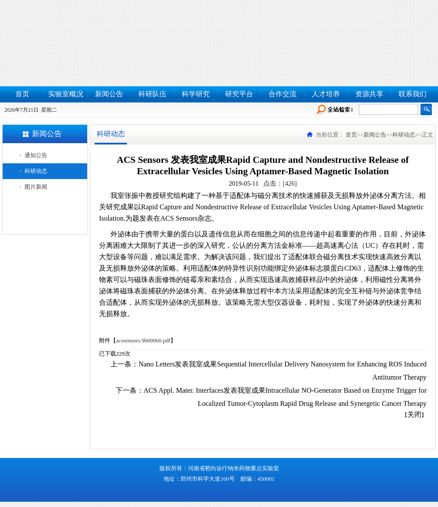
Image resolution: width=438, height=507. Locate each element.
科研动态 (36, 171)
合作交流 (282, 94)
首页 (22, 94)
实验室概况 (65, 94)
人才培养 (326, 94)
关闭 (414, 414)
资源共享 (369, 94)
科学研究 (196, 94)
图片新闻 (36, 186)
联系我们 (413, 94)
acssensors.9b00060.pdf (143, 340)
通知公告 (36, 155)
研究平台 (239, 94)
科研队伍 (152, 94)
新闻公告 (109, 94)
